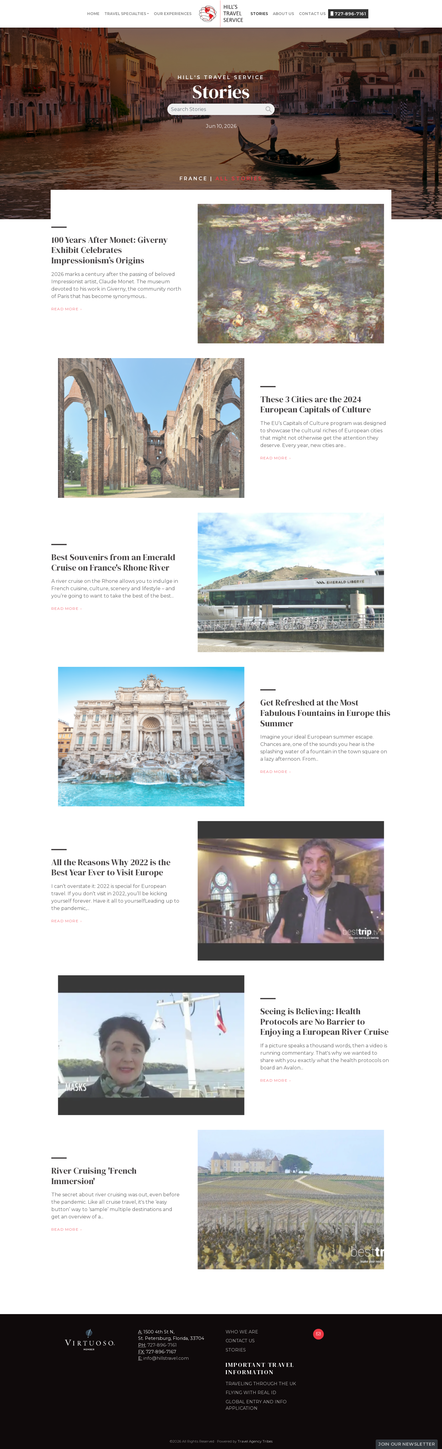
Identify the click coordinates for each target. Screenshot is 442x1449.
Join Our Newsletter (406, 1444)
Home (93, 13)
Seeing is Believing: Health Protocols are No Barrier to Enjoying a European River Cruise (337, 1021)
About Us (283, 13)
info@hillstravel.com (166, 1358)
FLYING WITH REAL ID (251, 1392)
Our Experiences (173, 13)
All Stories (239, 179)
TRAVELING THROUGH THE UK (261, 1383)
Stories (259, 13)
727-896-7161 (348, 14)
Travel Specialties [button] (125, 13)
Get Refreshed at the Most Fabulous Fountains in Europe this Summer (338, 713)
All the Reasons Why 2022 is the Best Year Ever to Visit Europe (97, 867)
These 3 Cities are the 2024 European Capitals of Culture (328, 404)
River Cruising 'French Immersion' (81, 1176)
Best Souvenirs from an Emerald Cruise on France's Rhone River (100, 562)
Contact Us (312, 13)
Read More (52, 309)
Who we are (242, 1332)
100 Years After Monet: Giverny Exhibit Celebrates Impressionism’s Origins (96, 250)
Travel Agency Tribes (255, 1441)
